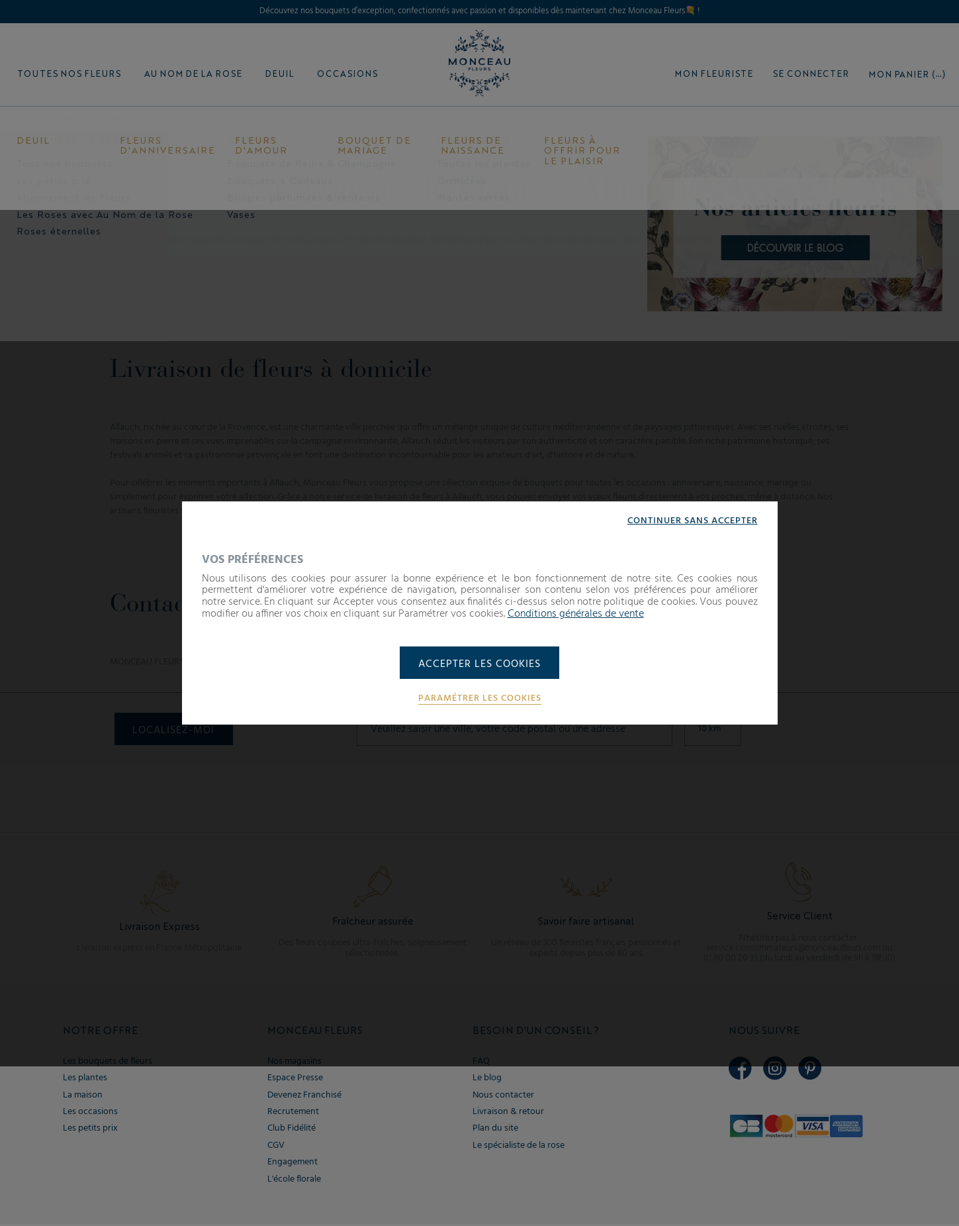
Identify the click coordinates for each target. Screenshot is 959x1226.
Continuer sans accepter (692, 520)
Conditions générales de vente (576, 613)
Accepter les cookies (479, 664)
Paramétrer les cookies (479, 699)
